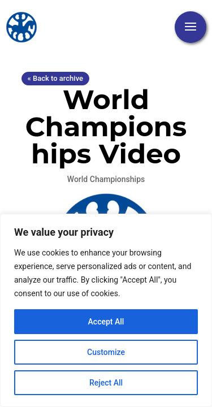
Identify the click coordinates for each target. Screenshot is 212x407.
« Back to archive (55, 78)
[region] (106, 310)
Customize (106, 352)
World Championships (106, 179)
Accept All (106, 321)
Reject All (106, 382)
